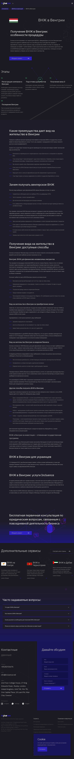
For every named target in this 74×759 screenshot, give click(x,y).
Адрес (2, 680)
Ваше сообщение (48, 681)
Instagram (6, 703)
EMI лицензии (36, 721)
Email (2, 672)
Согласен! (42, 749)
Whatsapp (17, 703)
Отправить (53, 688)
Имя (45, 659)
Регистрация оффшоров (39, 726)
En (13, 3)
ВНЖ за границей (17, 9)
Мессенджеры (4, 701)
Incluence (5, 9)
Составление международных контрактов (43, 724)
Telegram (27, 703)
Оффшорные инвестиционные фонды (42, 729)
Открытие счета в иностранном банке (42, 732)
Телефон (3, 664)
